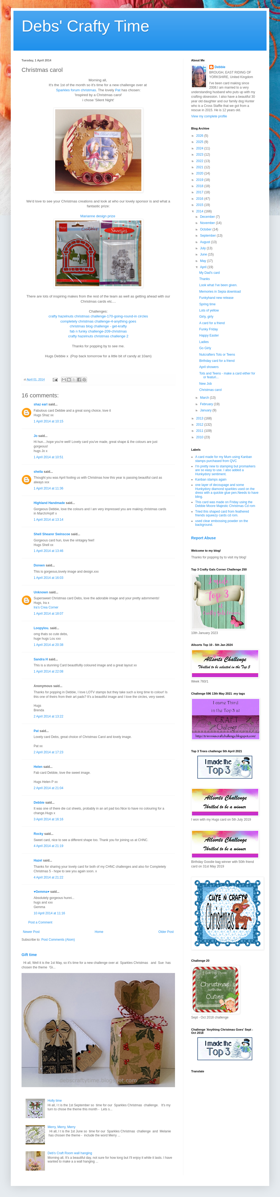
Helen (38, 767)
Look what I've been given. (218, 285)
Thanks (204, 279)
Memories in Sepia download (220, 291)
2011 (200, 431)
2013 (200, 418)
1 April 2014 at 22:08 (48, 671)
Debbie (39, 802)
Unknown (41, 592)
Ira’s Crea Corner (46, 607)
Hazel (38, 860)
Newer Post (31, 932)
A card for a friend (212, 323)
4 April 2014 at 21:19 (48, 846)
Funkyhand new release (216, 298)
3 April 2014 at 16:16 (48, 819)
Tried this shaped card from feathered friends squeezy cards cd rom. (222, 513)
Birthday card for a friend (216, 361)
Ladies (204, 342)
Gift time (29, 955)
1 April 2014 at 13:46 (48, 551)
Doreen (39, 565)
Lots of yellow (209, 310)
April (203, 267)
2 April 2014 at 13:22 (48, 716)
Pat (118, 90)
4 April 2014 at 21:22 (48, 877)
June (204, 254)
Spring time (207, 304)
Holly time (55, 1100)
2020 (200, 173)
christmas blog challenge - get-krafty (98, 326)
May (203, 261)
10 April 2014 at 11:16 (49, 913)
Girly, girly (206, 316)
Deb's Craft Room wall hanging (70, 1153)
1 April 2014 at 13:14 (48, 520)
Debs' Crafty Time (85, 26)
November (208, 223)
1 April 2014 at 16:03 (48, 578)
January (206, 410)
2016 (200, 199)
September (208, 235)
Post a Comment (40, 922)
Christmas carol (210, 390)
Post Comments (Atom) (58, 940)
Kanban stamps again (210, 479)
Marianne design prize (97, 216)
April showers (209, 367)
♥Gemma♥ (41, 892)
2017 (200, 192)
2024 (200, 148)
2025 (200, 142)
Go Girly (205, 348)
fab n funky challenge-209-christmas (98, 331)
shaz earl (40, 404)
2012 (200, 424)
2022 (200, 161)
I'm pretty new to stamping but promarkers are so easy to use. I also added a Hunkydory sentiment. (225, 470)
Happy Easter (209, 335)
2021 (200, 167)
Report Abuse (203, 538)
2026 (200, 136)
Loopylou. (41, 628)
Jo (35, 436)
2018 (200, 186)
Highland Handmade (49, 503)
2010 (200, 437)
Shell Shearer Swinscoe (52, 534)
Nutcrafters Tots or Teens (217, 354)
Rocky (38, 834)
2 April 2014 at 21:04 (48, 788)
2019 (200, 180)
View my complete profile (209, 116)
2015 (200, 205)
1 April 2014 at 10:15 (48, 421)
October (206, 229)
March (205, 398)
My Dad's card (209, 273)
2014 (200, 211)
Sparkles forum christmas (76, 90)
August (205, 242)
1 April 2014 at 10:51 (48, 457)
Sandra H (41, 659)
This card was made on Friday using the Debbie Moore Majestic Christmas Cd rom (225, 504)
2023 (200, 154)
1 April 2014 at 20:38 (48, 645)
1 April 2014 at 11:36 (48, 488)
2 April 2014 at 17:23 (48, 752)
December (208, 217)
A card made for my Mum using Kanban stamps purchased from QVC (223, 459)
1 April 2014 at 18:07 (48, 613)
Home (99, 932)
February (207, 404)
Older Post (166, 932)
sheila (38, 472)
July (203, 248)
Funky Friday (208, 329)
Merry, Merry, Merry (62, 1127)
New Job (205, 384)
